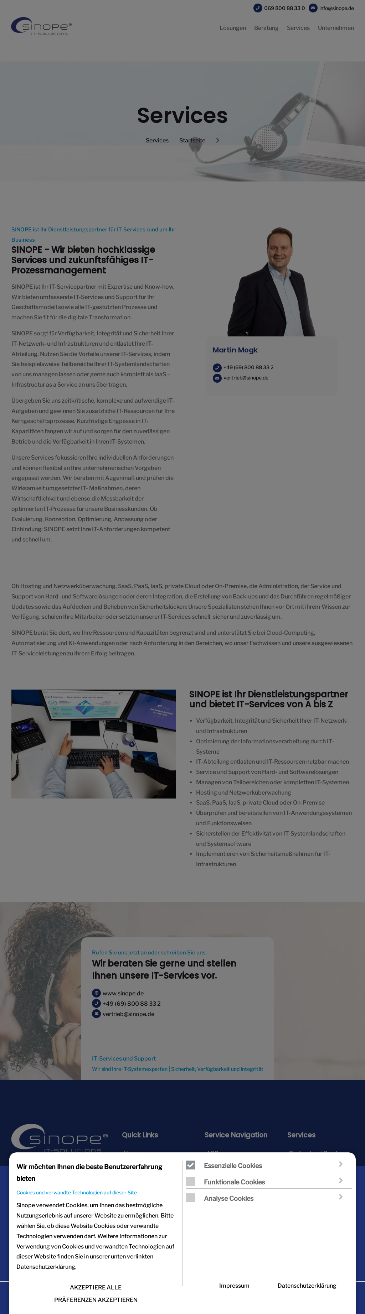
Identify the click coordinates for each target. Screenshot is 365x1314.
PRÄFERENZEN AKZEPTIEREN (96, 1306)
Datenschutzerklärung (307, 1292)
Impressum (234, 1292)
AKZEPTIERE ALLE (96, 1294)
